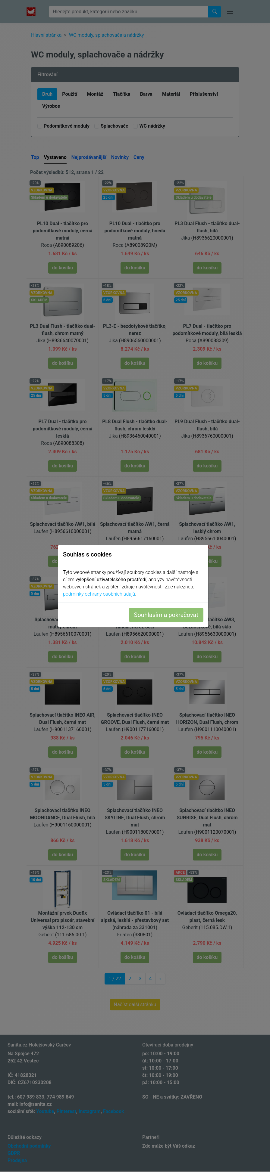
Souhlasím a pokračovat (168, 615)
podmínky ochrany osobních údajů (101, 594)
